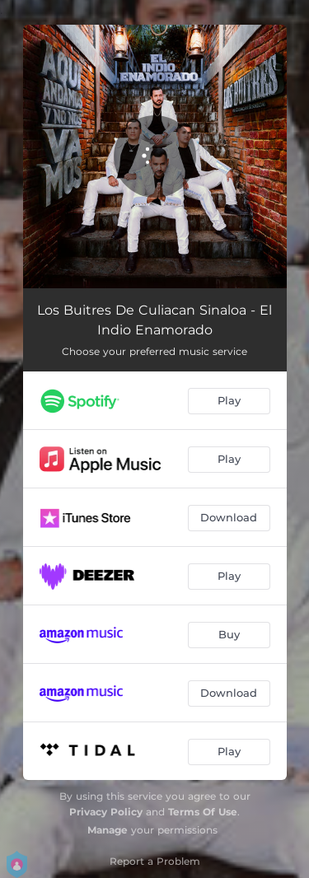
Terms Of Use (202, 812)
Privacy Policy (106, 812)
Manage (107, 830)
